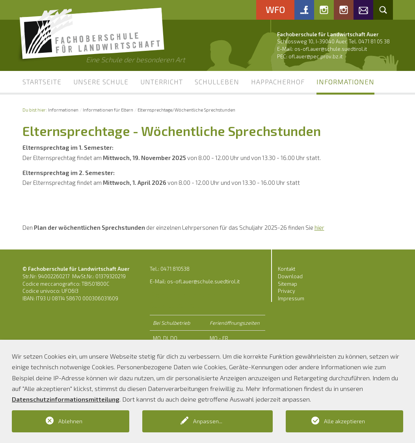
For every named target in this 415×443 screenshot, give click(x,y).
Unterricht (161, 82)
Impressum (291, 298)
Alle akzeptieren (344, 421)
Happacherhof (278, 82)
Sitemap (287, 284)
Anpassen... (207, 421)
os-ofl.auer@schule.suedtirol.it (330, 49)
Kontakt (286, 269)
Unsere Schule (100, 82)
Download (290, 276)
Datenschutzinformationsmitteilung (65, 399)
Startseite (41, 82)
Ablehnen (70, 421)
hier (319, 227)
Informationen (345, 82)
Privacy (286, 291)
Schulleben (217, 82)
